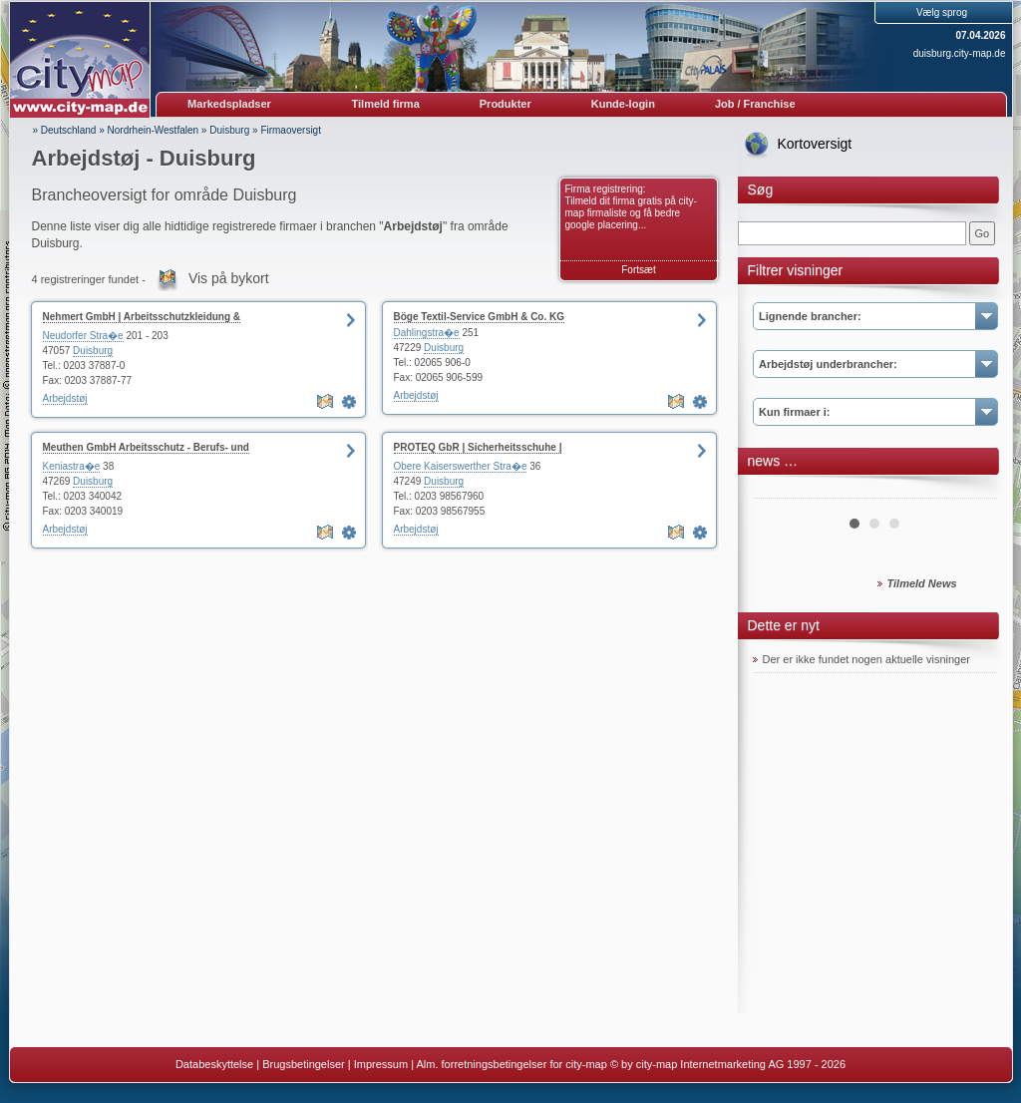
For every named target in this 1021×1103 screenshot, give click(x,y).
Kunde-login (623, 104)
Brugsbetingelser (303, 1064)
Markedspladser (229, 104)
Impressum (381, 1064)
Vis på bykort (228, 278)
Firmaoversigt (290, 130)
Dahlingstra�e (427, 332)
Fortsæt (638, 269)
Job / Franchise (755, 104)
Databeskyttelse (214, 1064)
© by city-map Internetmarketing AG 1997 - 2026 (728, 1064)
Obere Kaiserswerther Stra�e (460, 466)
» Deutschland (65, 130)
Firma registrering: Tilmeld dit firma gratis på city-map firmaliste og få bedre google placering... (631, 207)
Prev (779, 491)
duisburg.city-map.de (959, 53)
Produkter (505, 104)
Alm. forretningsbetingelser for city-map (511, 1064)
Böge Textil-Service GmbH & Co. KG (479, 316)
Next (971, 491)
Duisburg (229, 130)
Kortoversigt (815, 144)
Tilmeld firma (386, 104)
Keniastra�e (72, 466)
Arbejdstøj (65, 398)
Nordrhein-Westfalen (153, 130)
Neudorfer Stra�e (83, 335)
